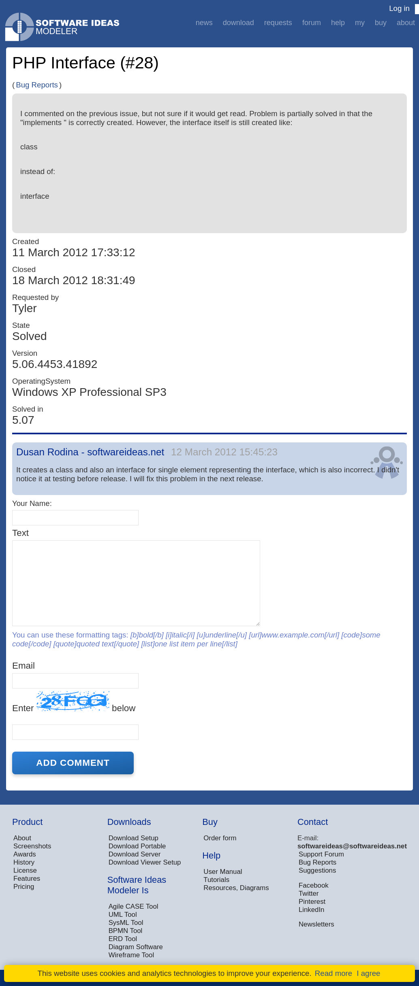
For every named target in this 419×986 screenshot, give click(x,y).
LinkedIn (311, 910)
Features (26, 878)
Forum (311, 23)
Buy (381, 23)
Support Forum (321, 854)
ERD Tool (123, 939)
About (406, 23)
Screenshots (32, 846)
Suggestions (317, 870)
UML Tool (123, 914)
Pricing (23, 886)
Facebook (314, 885)
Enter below (73, 702)
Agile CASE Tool (133, 906)
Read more (333, 973)
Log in (399, 8)
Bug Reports (37, 85)
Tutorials (216, 880)
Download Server (135, 854)
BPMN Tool (126, 931)
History (23, 862)
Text (20, 533)
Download (238, 23)
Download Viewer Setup (145, 862)
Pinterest (312, 901)
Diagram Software (136, 947)
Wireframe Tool (131, 955)
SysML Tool (126, 922)
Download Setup (133, 838)
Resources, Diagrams (236, 888)
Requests (278, 23)
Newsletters (316, 924)
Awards (24, 854)
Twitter (309, 893)
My (360, 23)
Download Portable (137, 846)
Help (338, 23)
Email (23, 666)
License (25, 870)
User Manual (222, 872)
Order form (219, 838)
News (204, 23)
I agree (368, 973)
